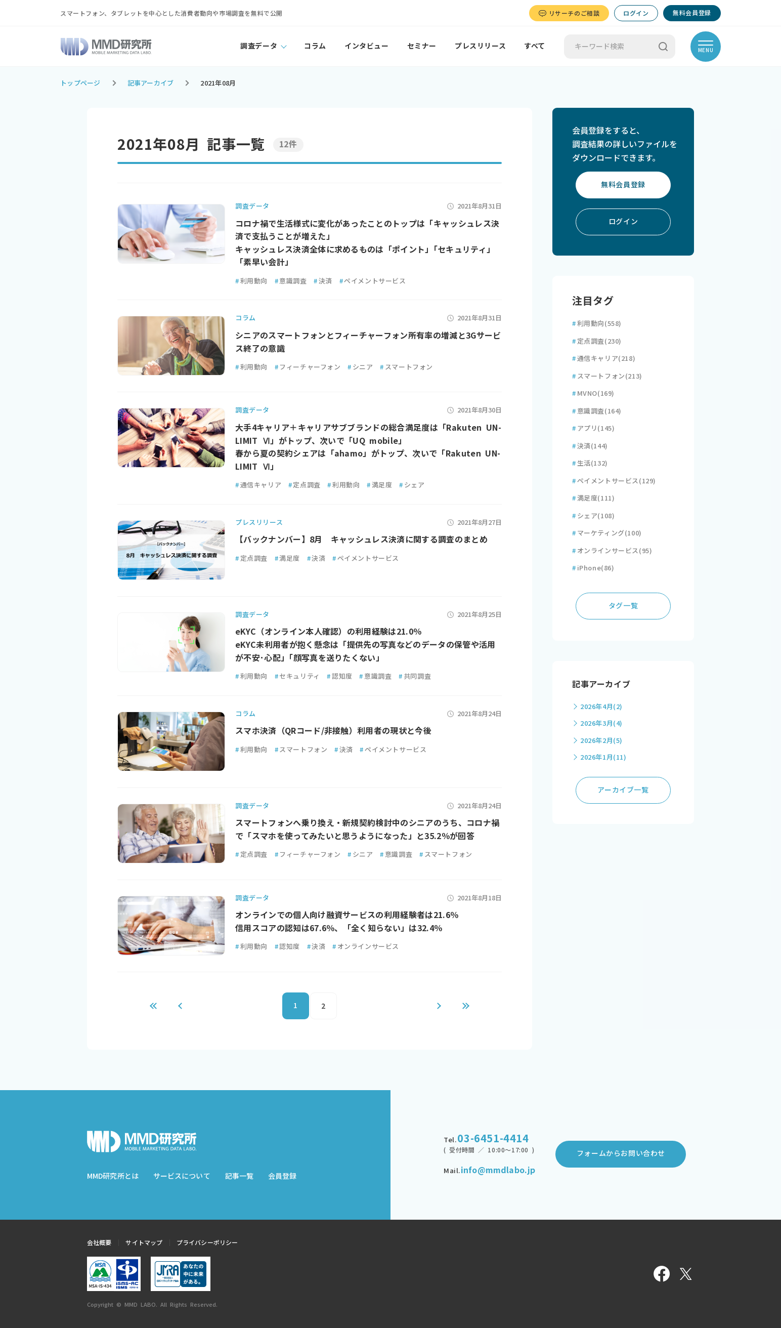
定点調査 (304, 485)
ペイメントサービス (372, 281)
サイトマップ (143, 1242)
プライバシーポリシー (207, 1242)
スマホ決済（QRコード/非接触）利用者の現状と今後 (333, 731)
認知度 (339, 676)
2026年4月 (601, 706)
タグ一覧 (623, 605)
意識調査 (291, 281)
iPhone (593, 568)
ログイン (635, 13)
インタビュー (366, 46)
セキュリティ (297, 676)
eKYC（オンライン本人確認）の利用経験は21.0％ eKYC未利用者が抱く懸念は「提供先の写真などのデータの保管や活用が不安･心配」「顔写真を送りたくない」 (365, 644)
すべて (534, 46)
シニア (360, 367)
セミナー (422, 46)
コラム (315, 46)
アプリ (593, 428)
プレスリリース (480, 46)
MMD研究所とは (113, 1176)
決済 (323, 281)
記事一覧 (239, 1176)
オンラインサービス (365, 946)
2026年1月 (603, 757)
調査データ (258, 46)
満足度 (379, 485)
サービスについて (181, 1176)
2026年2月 (601, 740)
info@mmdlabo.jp (498, 1170)
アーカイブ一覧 (622, 790)
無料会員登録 (692, 13)
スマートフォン (406, 367)
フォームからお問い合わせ (621, 1153)
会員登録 (282, 1176)
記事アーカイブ (150, 83)
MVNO (593, 393)
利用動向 (251, 281)
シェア (411, 485)
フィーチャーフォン (308, 367)
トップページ (80, 83)
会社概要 (99, 1242)
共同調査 (415, 676)
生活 (590, 463)
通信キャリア (258, 485)
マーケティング (607, 533)
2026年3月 (601, 723)
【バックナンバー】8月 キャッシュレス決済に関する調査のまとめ (361, 539)
